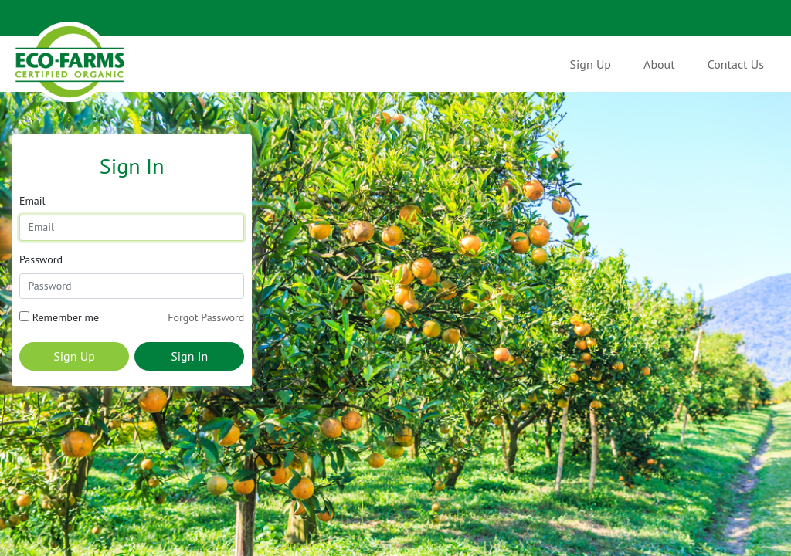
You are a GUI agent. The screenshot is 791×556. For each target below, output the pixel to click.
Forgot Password (206, 317)
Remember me (65, 317)
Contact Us (736, 64)
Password (41, 259)
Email (32, 201)
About (659, 64)
